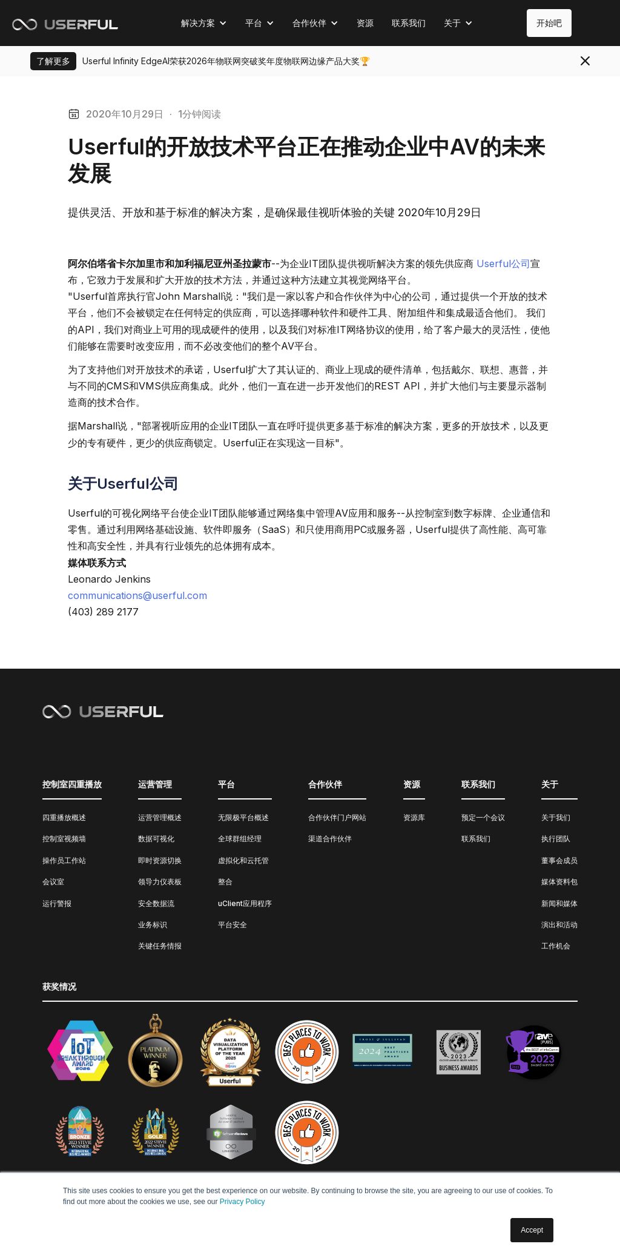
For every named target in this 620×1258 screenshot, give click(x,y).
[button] (204, 23)
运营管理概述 (160, 817)
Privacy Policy (242, 1201)
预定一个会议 (483, 817)
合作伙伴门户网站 (337, 817)
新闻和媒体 (559, 903)
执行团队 (555, 838)
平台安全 (232, 924)
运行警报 (56, 903)
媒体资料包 (559, 881)
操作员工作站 (64, 860)
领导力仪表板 (160, 881)
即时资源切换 (160, 860)
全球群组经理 (240, 838)
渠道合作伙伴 (330, 838)
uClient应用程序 (245, 903)
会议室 (53, 881)
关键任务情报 (160, 945)
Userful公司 (503, 263)
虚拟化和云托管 (243, 860)
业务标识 (152, 924)
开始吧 (549, 23)
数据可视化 (156, 838)
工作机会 (555, 945)
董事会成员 (559, 860)
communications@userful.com (137, 595)
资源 (365, 23)
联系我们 (409, 23)
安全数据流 (156, 903)
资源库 (414, 817)
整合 (225, 881)
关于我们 (555, 817)
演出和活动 (559, 924)
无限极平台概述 (243, 817)
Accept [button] (532, 1230)
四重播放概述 (64, 817)
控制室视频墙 (64, 838)
